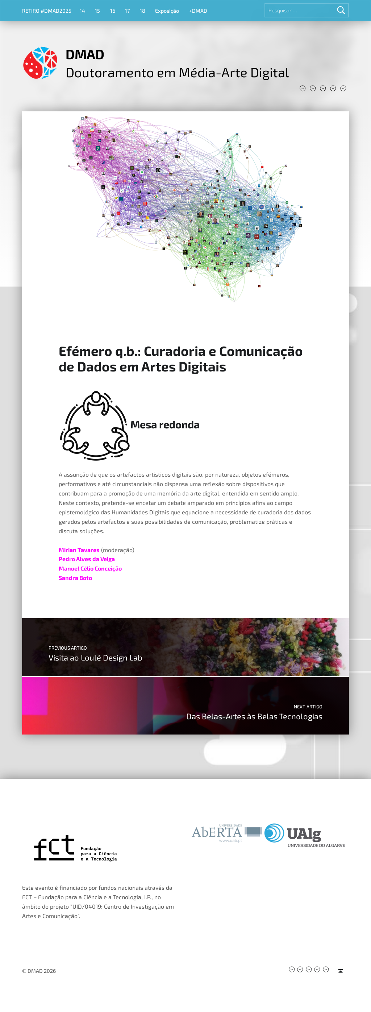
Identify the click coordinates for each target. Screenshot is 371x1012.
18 (142, 11)
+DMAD (198, 11)
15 (97, 11)
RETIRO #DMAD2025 (46, 11)
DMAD (85, 54)
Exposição (167, 11)
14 (82, 11)
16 (112, 11)
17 (127, 11)
